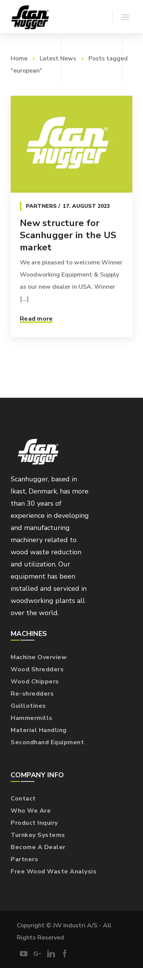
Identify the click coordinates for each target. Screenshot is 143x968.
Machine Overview (39, 657)
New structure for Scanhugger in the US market (68, 235)
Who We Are (31, 811)
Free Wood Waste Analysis (53, 871)
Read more (36, 319)
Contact (23, 798)
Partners (41, 206)
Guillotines (28, 706)
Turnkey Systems (38, 835)
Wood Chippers (35, 681)
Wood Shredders (37, 669)
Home (19, 58)
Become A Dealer (38, 847)
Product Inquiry (34, 823)
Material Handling (39, 730)
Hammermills (32, 718)
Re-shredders (32, 694)
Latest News (58, 58)
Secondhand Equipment (47, 742)
